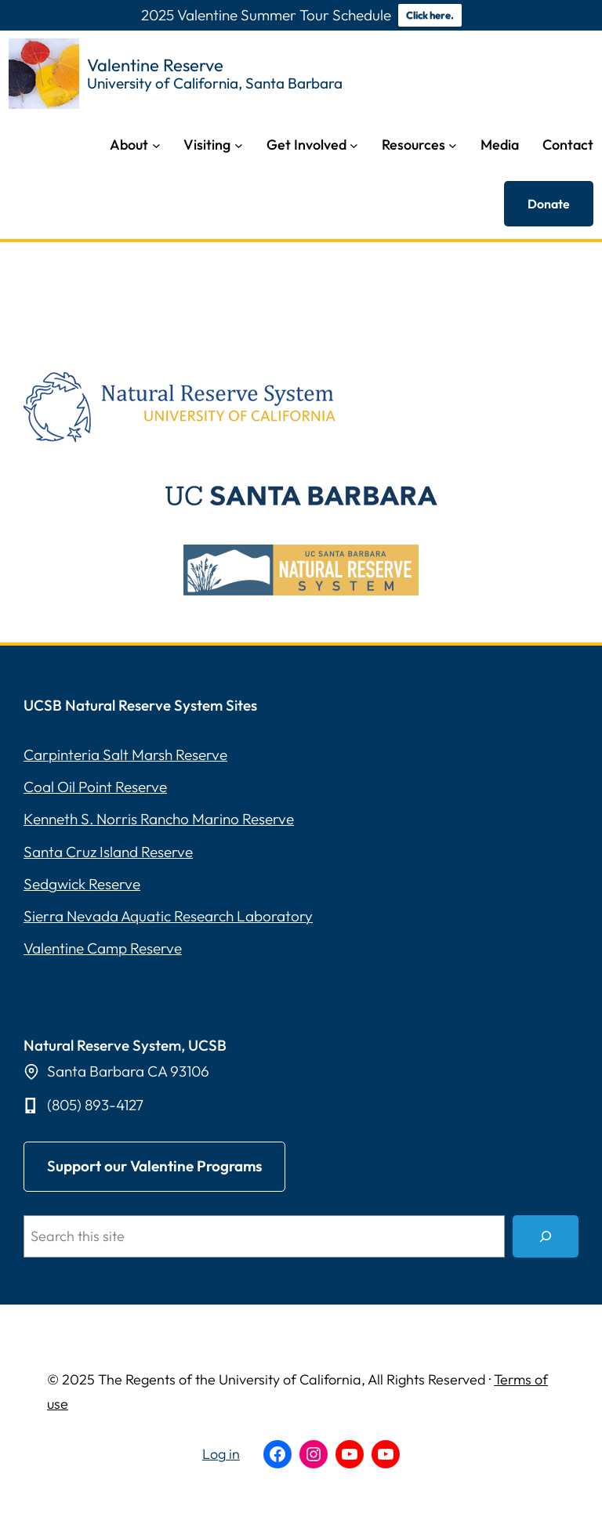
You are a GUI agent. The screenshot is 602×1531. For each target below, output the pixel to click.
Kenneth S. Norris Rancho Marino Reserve (159, 818)
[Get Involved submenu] (354, 144)
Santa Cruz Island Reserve (108, 851)
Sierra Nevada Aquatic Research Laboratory (168, 916)
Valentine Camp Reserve (103, 948)
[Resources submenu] (452, 144)
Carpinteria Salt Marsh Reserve (125, 754)
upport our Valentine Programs (154, 1165)
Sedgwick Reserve (82, 883)
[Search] (545, 1236)
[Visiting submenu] (238, 144)
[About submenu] (156, 144)
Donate (549, 204)
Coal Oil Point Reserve (95, 786)
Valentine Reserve (155, 65)
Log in (221, 1454)
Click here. (430, 15)
